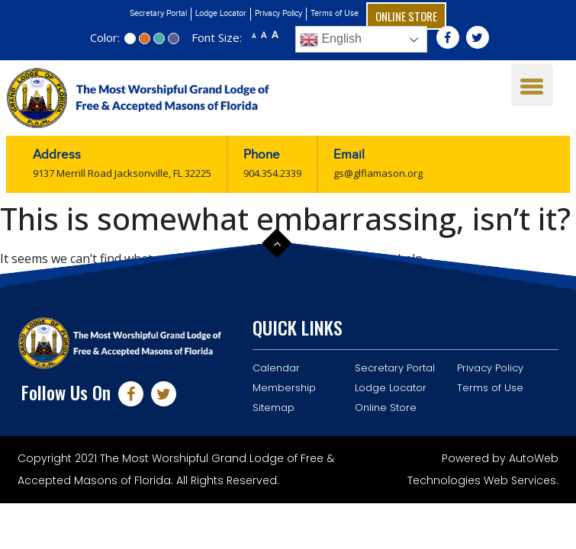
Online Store (406, 16)
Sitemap (273, 407)
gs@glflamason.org (378, 173)
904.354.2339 (272, 173)
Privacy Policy (278, 13)
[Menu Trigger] (532, 85)
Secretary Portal (158, 13)
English (331, 39)
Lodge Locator (220, 13)
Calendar (276, 368)
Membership (284, 387)
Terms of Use (335, 13)
